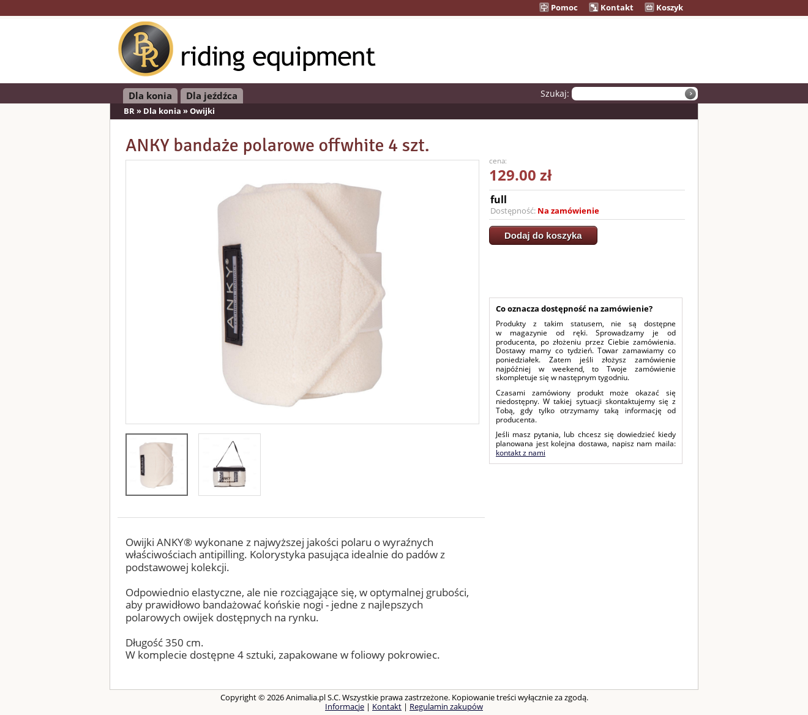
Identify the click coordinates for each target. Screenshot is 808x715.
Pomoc (558, 7)
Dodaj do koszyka (543, 235)
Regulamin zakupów (446, 706)
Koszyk (664, 7)
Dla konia (150, 95)
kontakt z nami (520, 452)
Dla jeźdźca (212, 95)
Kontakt (611, 7)
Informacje (344, 706)
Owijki (202, 110)
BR (129, 110)
